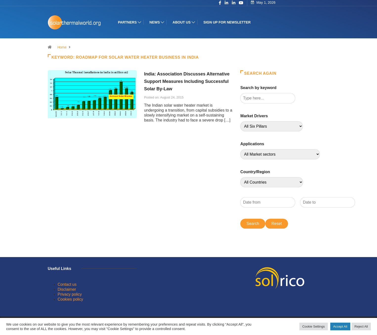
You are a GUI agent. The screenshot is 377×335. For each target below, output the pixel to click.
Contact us (67, 284)
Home (62, 47)
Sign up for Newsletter (227, 22)
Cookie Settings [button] (313, 326)
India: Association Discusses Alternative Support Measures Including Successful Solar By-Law (187, 81)
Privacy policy (70, 294)
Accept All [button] (340, 326)
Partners (127, 22)
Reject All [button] (361, 326)
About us (182, 22)
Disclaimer (67, 289)
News (155, 22)
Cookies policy (70, 299)
